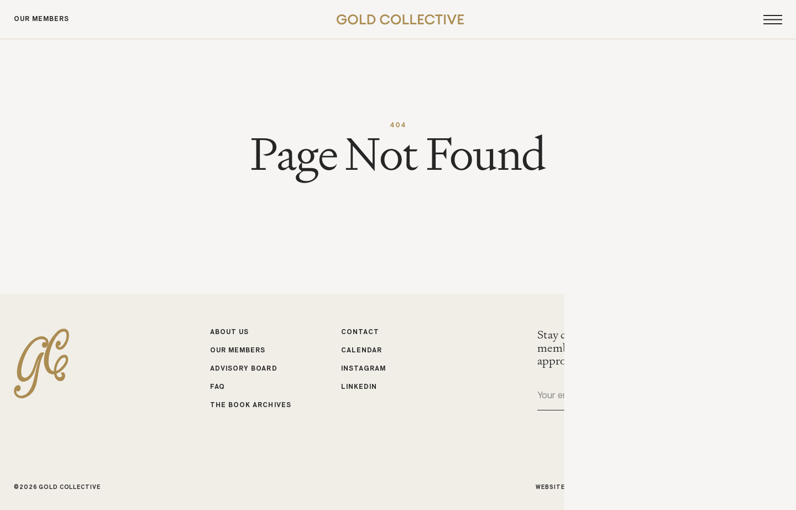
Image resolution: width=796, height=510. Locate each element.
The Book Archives (250, 405)
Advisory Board (243, 369)
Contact (360, 332)
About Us (229, 332)
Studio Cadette (632, 487)
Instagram (363, 369)
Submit (773, 396)
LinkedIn (359, 386)
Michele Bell (759, 487)
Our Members (41, 19)
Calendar (361, 350)
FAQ (217, 386)
